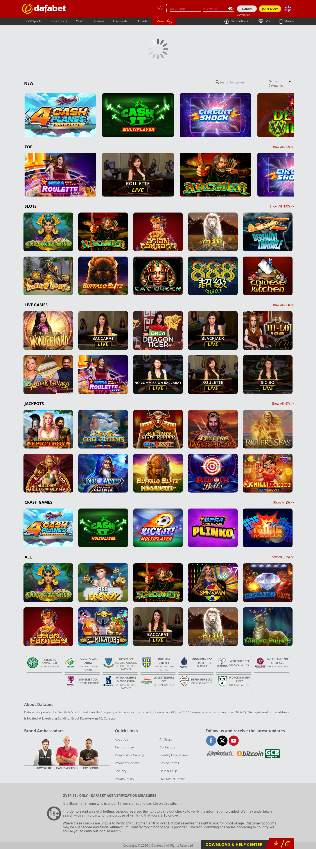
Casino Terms (169, 763)
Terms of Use (124, 747)
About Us (121, 739)
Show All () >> (282, 147)
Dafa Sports (58, 21)
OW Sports (34, 21)
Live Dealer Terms (172, 779)
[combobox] (238, 82)
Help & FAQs (168, 771)
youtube (233, 741)
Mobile (289, 21)
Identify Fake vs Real (174, 755)
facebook (211, 741)
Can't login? (243, 14)
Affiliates (166, 739)
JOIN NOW (270, 9)
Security (120, 771)
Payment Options (127, 763)
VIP (267, 21)
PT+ (159, 21)
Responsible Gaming (129, 755)
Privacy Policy (124, 779)
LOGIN (247, 9)
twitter (222, 741)
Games (99, 21)
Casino (81, 21)
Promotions (239, 21)
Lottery (176, 21)
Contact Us (167, 747)
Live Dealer (121, 21)
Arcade (143, 21)
